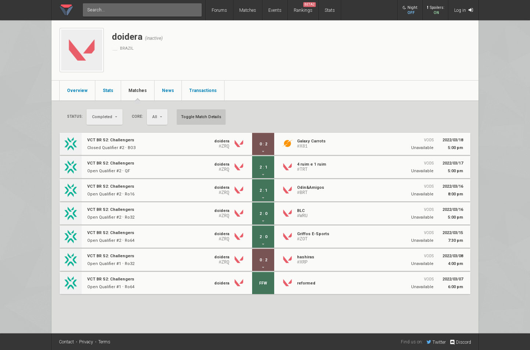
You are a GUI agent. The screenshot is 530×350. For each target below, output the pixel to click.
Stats (330, 10)
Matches (247, 10)
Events (275, 10)
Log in (463, 10)
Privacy (86, 342)
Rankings (305, 7)
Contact (66, 342)
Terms (104, 342)
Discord (460, 342)
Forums (219, 10)
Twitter (436, 341)
